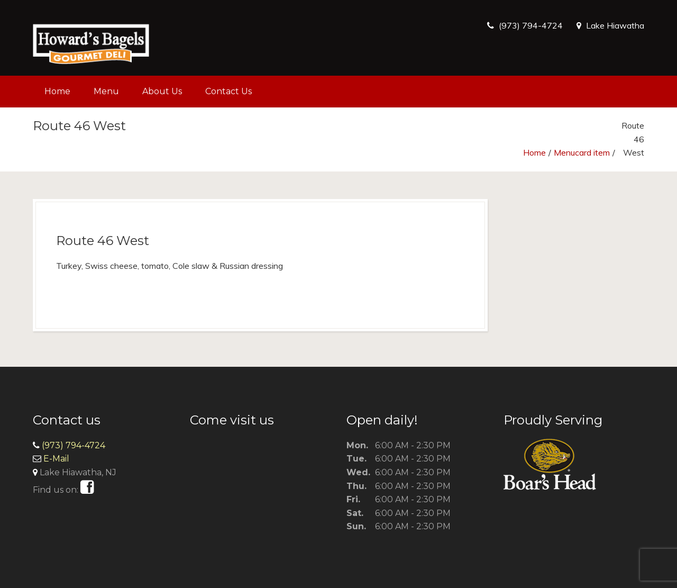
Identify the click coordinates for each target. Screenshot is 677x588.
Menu (106, 91)
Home (57, 91)
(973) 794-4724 (531, 25)
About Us (162, 91)
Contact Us (228, 91)
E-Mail (56, 459)
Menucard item (582, 152)
